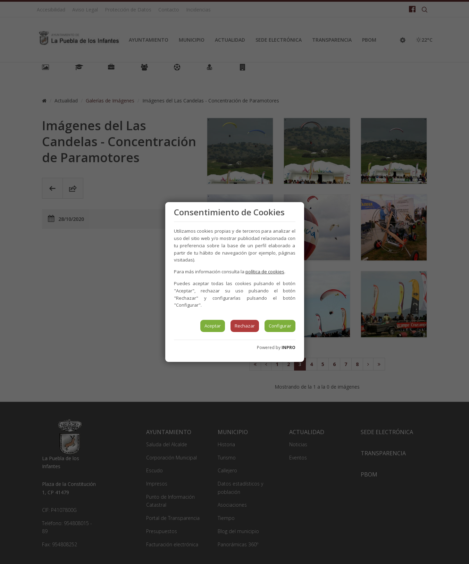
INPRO (288, 347)
